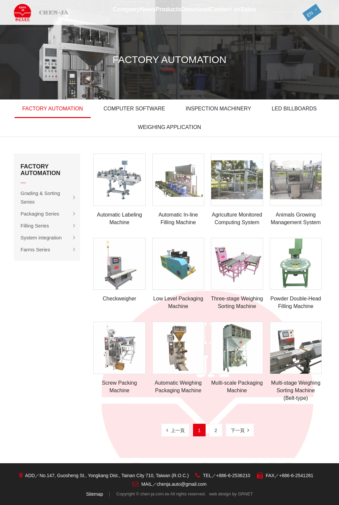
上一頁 (175, 430)
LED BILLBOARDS (294, 108)
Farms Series (35, 249)
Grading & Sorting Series (40, 197)
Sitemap (94, 494)
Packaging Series (40, 214)
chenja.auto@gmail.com (182, 484)
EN (305, 15)
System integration (41, 237)
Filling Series (35, 225)
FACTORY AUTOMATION (52, 108)
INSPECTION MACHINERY (218, 108)
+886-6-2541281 (296, 475)
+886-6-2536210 (233, 475)
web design (220, 493)
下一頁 (240, 430)
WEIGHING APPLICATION (169, 127)
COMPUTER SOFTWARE (134, 108)
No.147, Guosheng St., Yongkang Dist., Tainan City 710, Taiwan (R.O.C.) (114, 475)
